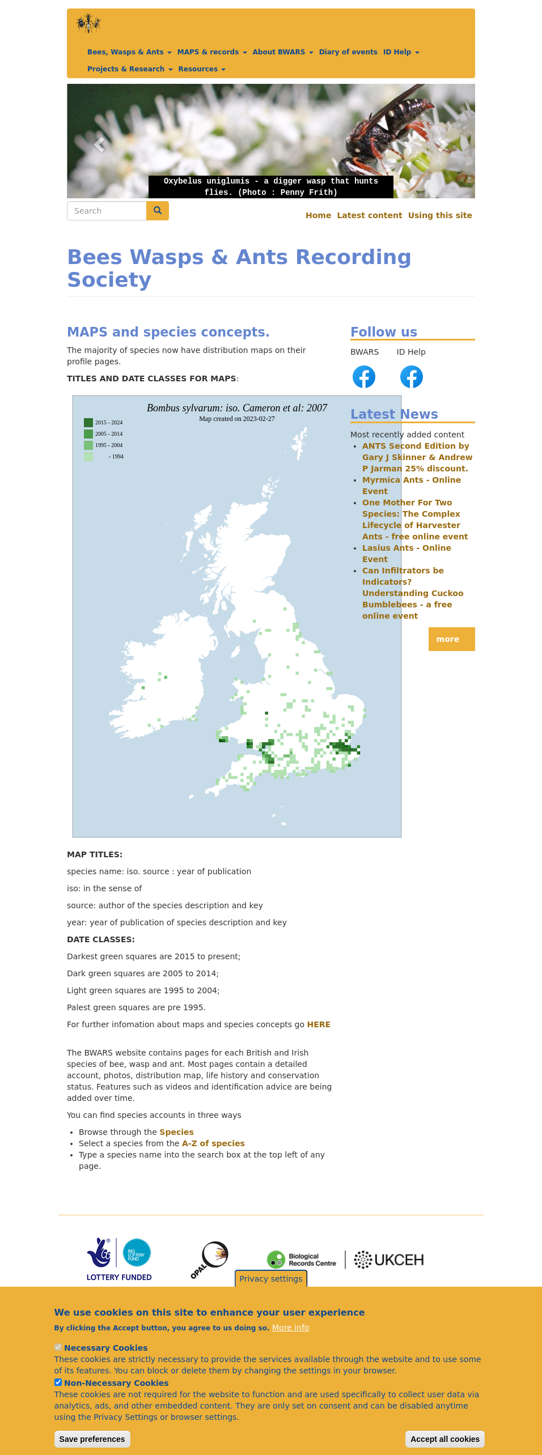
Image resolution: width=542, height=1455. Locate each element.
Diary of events (348, 52)
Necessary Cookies (105, 1364)
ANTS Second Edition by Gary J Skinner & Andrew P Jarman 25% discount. (417, 457)
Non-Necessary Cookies (116, 1400)
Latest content (369, 215)
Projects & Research (130, 69)
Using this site (440, 215)
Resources (202, 69)
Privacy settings (271, 1295)
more (448, 639)
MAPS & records (212, 52)
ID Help (401, 52)
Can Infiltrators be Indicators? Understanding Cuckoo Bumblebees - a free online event (413, 593)
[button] (271, 140)
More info (290, 1344)
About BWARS (283, 52)
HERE (319, 1024)
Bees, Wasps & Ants (129, 52)
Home (318, 215)
